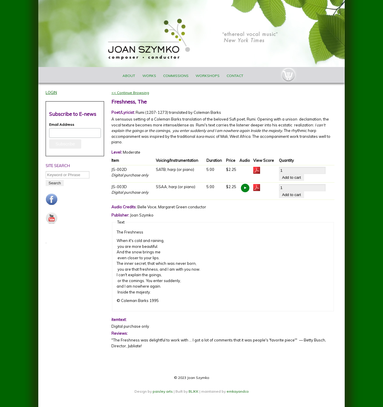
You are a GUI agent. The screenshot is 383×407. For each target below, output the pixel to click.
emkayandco (238, 391)
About (129, 75)
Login (51, 92)
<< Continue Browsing (130, 92)
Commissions (176, 75)
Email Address (61, 124)
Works (149, 75)
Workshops (208, 75)
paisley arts (163, 391)
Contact (235, 75)
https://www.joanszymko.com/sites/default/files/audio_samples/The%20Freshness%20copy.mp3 (245, 188)
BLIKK (194, 391)
